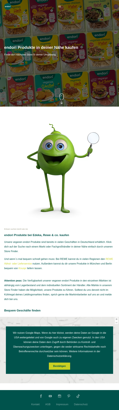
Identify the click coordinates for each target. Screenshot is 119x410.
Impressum (62, 404)
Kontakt (35, 404)
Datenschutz (81, 404)
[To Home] (7, 6)
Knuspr (23, 268)
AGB (48, 404)
